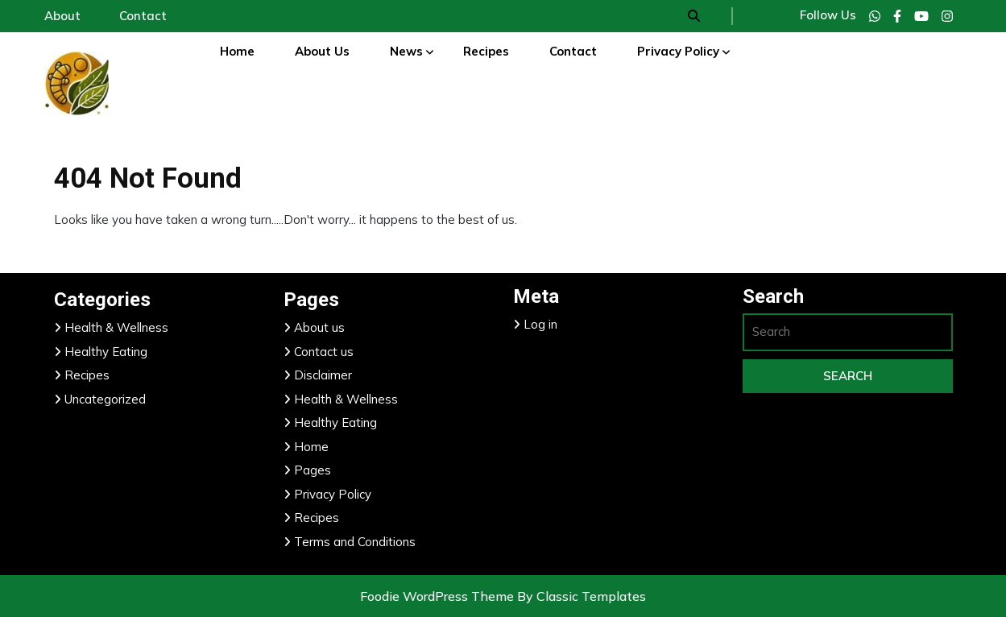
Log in (540, 324)
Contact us (324, 351)
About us (319, 327)
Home (237, 51)
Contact (573, 51)
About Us (322, 51)
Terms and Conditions (355, 541)
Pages (312, 470)
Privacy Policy (678, 51)
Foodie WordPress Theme (438, 596)
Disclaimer (323, 375)
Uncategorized (105, 399)
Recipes (486, 51)
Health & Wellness (116, 327)
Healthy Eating (105, 351)
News (406, 51)
